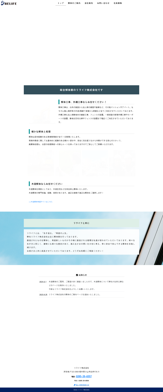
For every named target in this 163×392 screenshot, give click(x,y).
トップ (61, 3)
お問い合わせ (103, 3)
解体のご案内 (74, 3)
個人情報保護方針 (81, 385)
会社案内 (89, 3)
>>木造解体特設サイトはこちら (40, 201)
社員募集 (118, 3)
